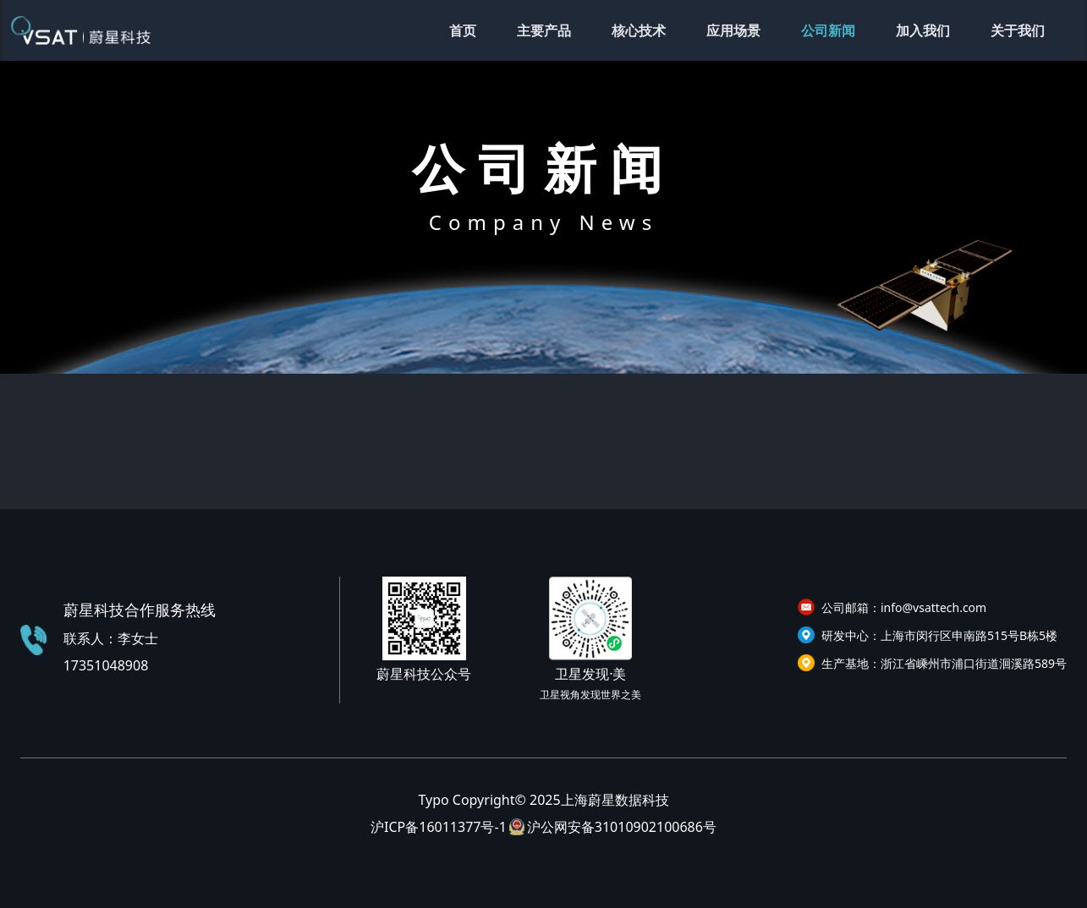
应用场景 (733, 30)
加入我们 (923, 30)
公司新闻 (828, 30)
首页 (462, 30)
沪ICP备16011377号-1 (439, 827)
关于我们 (1018, 30)
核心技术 (639, 30)
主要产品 (544, 30)
